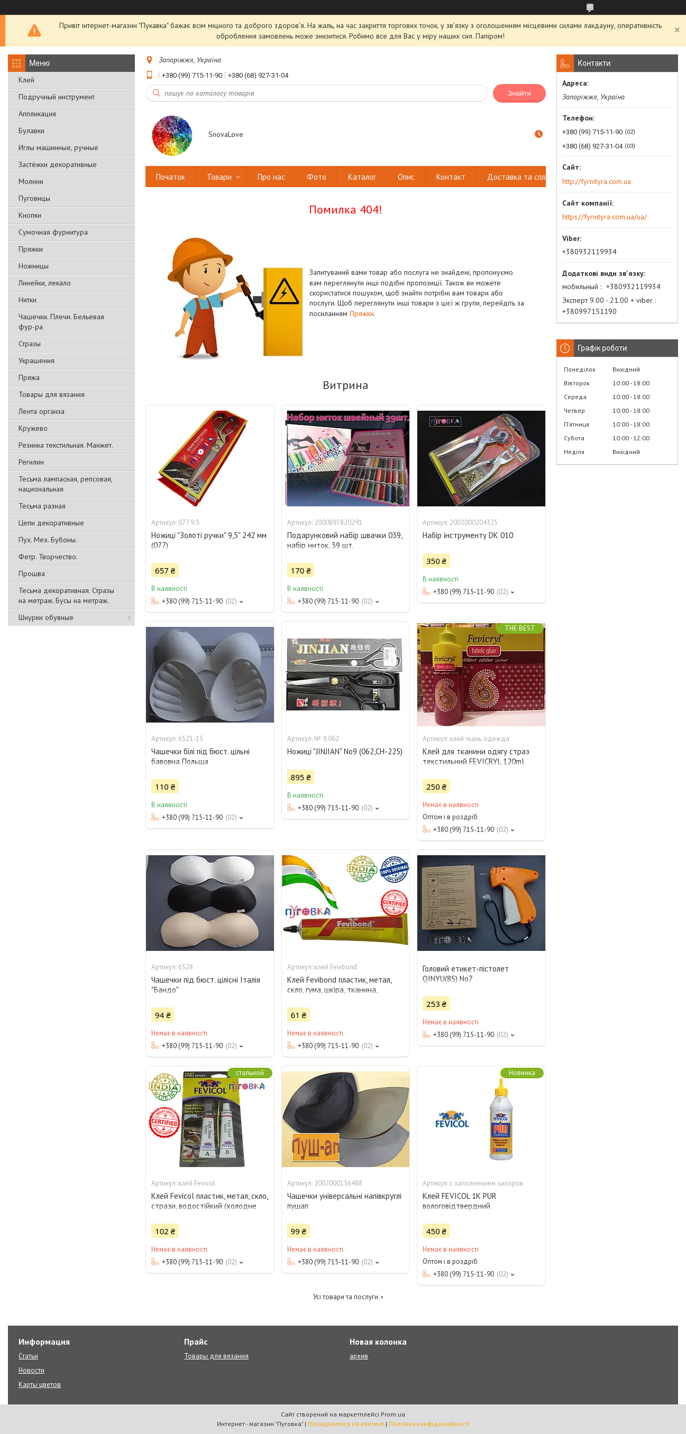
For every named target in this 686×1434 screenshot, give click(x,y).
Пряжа (29, 377)
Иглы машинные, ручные (58, 147)
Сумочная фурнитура (53, 232)
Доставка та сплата (522, 177)
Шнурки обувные (46, 617)
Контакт (450, 177)
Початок (170, 177)
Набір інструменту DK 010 (468, 535)
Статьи (28, 1356)
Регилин (31, 462)
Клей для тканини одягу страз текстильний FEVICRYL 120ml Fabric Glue (476, 761)
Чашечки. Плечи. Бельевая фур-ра (61, 321)
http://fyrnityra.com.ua (596, 181)
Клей (26, 80)
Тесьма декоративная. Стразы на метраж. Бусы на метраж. (66, 595)
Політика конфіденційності (429, 1424)
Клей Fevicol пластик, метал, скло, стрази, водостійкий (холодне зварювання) (209, 1206)
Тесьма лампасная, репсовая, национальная (65, 484)
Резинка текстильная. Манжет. (66, 445)
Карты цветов (40, 1384)
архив (359, 1356)
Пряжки (31, 249)
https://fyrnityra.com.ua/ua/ (604, 216)
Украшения (36, 360)
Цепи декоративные (51, 523)
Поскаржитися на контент (346, 1424)
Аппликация (37, 113)
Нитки (27, 299)
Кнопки (30, 215)
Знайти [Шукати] (519, 93)
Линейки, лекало (45, 283)
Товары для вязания (52, 394)
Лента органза (42, 411)
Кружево (33, 428)
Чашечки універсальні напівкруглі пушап (344, 1201)
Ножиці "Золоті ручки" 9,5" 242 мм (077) (209, 540)
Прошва (32, 573)
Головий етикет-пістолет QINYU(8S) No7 (466, 974)
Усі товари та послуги (345, 1296)
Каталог (362, 177)
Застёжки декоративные (58, 164)
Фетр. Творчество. (48, 556)
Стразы (30, 343)
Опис (406, 177)
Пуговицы (34, 198)
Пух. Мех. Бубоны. (48, 539)
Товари (219, 177)
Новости (31, 1370)
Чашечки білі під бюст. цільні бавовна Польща (200, 756)
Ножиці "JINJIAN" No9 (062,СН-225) (345, 751)
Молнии (31, 181)
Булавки (31, 130)
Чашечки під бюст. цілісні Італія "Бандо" (205, 985)
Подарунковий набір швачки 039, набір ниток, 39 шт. (344, 540)
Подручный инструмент (57, 96)
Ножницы (34, 266)
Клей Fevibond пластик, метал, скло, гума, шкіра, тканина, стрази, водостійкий (339, 990)
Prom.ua (393, 1414)
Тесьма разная (42, 506)
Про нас (271, 177)
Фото (316, 177)
